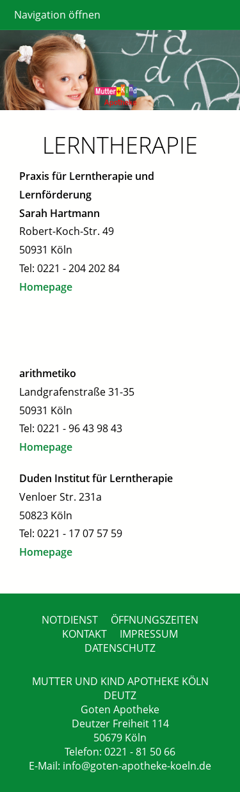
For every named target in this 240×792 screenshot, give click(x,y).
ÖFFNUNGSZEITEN (154, 620)
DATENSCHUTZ (120, 648)
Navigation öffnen (57, 15)
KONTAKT (84, 634)
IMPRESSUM (149, 634)
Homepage (45, 287)
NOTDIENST (70, 620)
